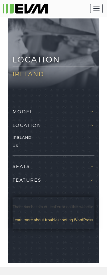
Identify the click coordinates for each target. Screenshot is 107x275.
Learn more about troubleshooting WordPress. (53, 220)
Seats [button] (21, 166)
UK (16, 145)
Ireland (22, 137)
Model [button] (23, 111)
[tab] (53, 110)
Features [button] (27, 180)
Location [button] (27, 125)
